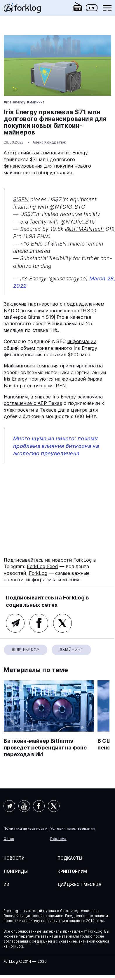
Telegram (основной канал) (15, 623)
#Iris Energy (14, 102)
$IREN (21, 199)
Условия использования (72, 829)
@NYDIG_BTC (67, 207)
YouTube (24, 806)
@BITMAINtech (84, 229)
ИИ (6, 884)
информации (81, 341)
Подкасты (70, 858)
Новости (14, 858)
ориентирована (78, 366)
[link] (22, 10)
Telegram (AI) (9, 806)
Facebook (38, 623)
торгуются (41, 379)
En (91, 8)
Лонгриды (16, 871)
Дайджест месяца (79, 884)
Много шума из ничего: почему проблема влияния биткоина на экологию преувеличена (56, 445)
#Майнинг (35, 102)
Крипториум (72, 871)
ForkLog (38, 573)
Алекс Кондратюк (49, 142)
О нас (9, 839)
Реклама (58, 839)
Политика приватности (25, 829)
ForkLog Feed (42, 566)
